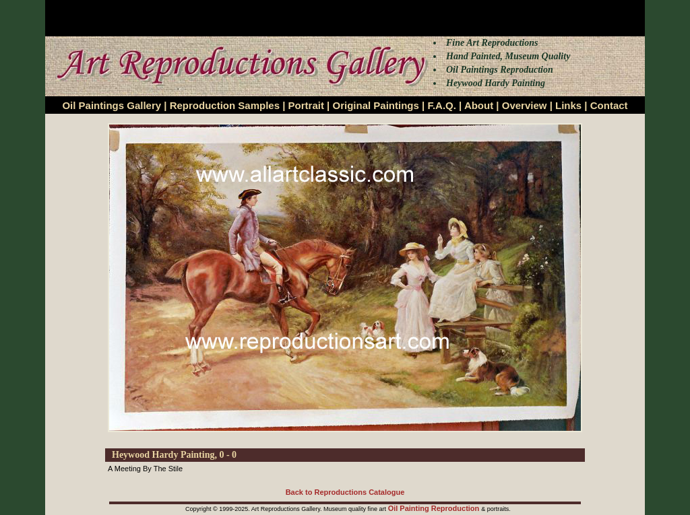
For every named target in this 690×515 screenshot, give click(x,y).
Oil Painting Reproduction (435, 508)
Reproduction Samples (225, 105)
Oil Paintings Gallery (111, 105)
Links (568, 105)
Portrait (306, 105)
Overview (524, 105)
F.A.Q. (441, 105)
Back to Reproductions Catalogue (345, 492)
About (478, 105)
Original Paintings (375, 105)
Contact (609, 105)
